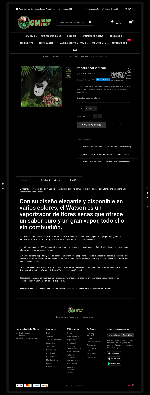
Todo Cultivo (51, 346)
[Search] (90, 22)
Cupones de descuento (91, 349)
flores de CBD (72, 288)
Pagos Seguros (72, 340)
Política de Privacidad (71, 356)
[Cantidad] (90, 116)
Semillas (49, 336)
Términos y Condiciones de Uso (74, 347)
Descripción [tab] (26, 180)
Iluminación (50, 343)
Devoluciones (72, 364)
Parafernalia (51, 353)
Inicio (48, 333)
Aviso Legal (71, 343)
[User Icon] (118, 22)
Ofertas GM (50, 367)
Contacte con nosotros (72, 368)
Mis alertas (91, 357)
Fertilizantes (51, 350)
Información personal (91, 334)
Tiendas (70, 372)
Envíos (69, 333)
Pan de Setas (51, 357)
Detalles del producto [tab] (50, 180)
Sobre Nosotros (73, 336)
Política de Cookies (74, 352)
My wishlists (92, 354)
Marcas (49, 363)
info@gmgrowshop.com (28, 338)
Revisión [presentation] (73, 180)
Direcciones (91, 345)
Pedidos (90, 338)
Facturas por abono (94, 342)
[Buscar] (72, 22)
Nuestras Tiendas (73, 360)
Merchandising (52, 360)
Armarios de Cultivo (54, 340)
